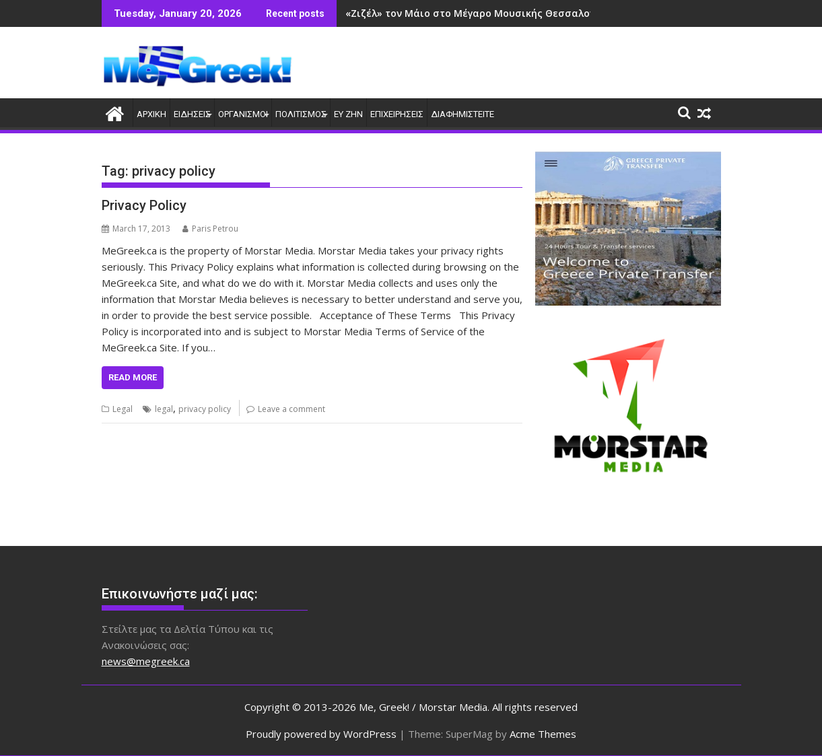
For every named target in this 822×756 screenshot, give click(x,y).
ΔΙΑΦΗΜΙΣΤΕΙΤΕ (462, 114)
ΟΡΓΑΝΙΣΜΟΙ (243, 114)
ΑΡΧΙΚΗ (151, 114)
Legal (122, 409)
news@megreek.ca (146, 661)
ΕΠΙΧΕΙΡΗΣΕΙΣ (396, 114)
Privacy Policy (144, 205)
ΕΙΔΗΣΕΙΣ (192, 114)
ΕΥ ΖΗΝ (348, 114)
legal (164, 409)
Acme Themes (543, 734)
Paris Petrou (210, 228)
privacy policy (204, 409)
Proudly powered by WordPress (321, 734)
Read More (132, 377)
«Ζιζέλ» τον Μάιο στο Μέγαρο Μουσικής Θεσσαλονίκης (480, 13)
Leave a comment (291, 409)
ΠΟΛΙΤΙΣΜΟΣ (301, 114)
